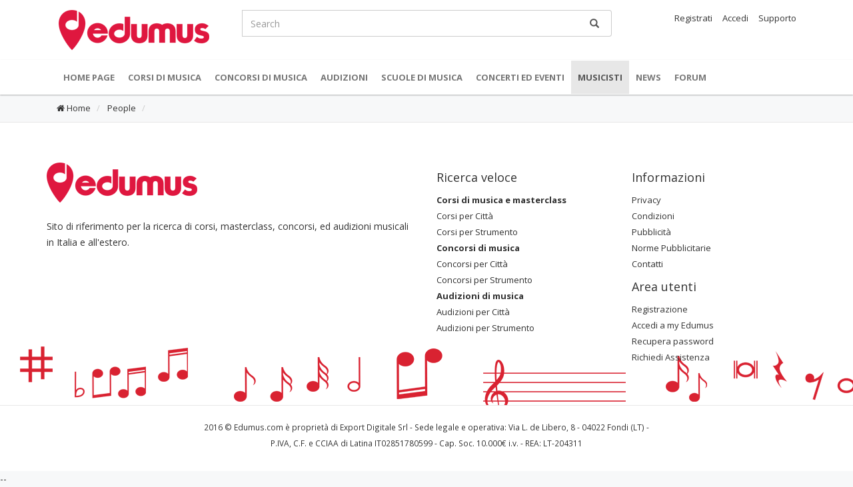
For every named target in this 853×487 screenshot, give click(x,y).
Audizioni (344, 77)
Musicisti (600, 77)
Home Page (89, 77)
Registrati (693, 18)
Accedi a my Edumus (673, 325)
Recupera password (673, 341)
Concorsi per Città (472, 264)
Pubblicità (651, 232)
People (120, 108)
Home (74, 108)
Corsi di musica (164, 77)
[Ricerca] (594, 23)
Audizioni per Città (473, 312)
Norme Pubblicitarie (671, 248)
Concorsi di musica (261, 77)
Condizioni (653, 216)
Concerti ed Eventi (520, 77)
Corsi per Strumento (477, 232)
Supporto (777, 18)
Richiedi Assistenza (671, 357)
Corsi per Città (464, 216)
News (648, 77)
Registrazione (660, 309)
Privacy (646, 200)
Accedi (735, 18)
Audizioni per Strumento (485, 328)
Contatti (647, 264)
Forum (690, 77)
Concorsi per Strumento (484, 280)
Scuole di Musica (421, 77)
